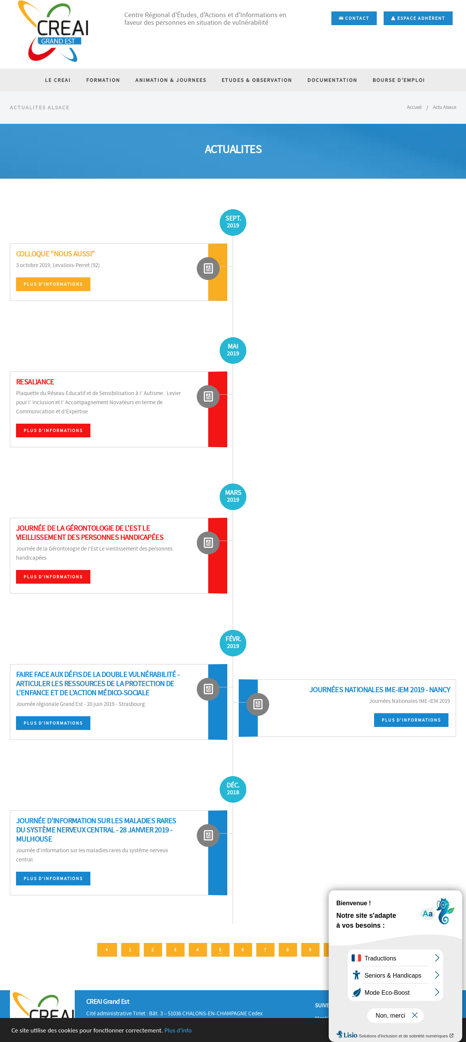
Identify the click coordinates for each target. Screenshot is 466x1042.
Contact (354, 18)
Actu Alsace (444, 107)
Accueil (414, 107)
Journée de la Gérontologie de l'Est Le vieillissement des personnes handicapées (89, 532)
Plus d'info (177, 1031)
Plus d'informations (53, 284)
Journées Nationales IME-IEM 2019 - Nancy (379, 690)
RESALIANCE (35, 382)
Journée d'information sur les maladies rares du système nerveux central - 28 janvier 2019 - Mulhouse (96, 830)
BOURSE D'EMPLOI (399, 80)
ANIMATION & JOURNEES (170, 80)
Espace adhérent (418, 18)
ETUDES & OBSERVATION (257, 80)
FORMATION (103, 80)
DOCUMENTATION (332, 80)
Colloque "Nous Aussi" (55, 254)
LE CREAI (58, 80)
